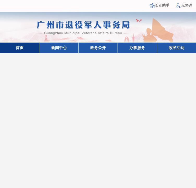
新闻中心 (59, 48)
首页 (19, 48)
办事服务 (137, 48)
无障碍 (184, 5)
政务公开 (98, 48)
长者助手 (159, 5)
